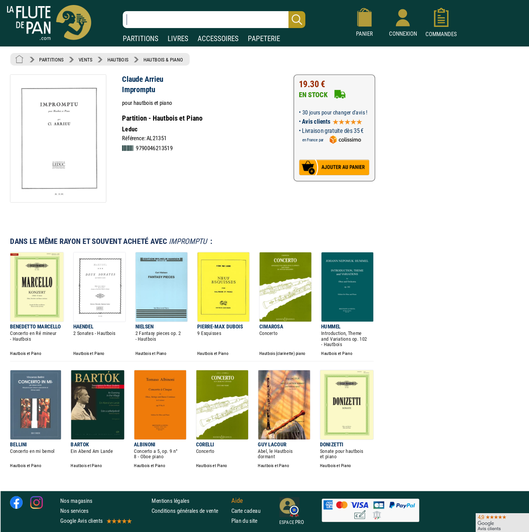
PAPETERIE (264, 38)
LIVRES (178, 38)
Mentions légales (170, 500)
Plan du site (244, 520)
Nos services (74, 510)
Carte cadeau (245, 510)
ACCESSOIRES (218, 38)
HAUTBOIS (118, 59)
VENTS (85, 59)
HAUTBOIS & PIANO (163, 59)
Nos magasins (76, 500)
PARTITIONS (140, 38)
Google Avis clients (95, 520)
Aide (237, 500)
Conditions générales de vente (190, 510)
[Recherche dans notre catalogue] (214, 19)
